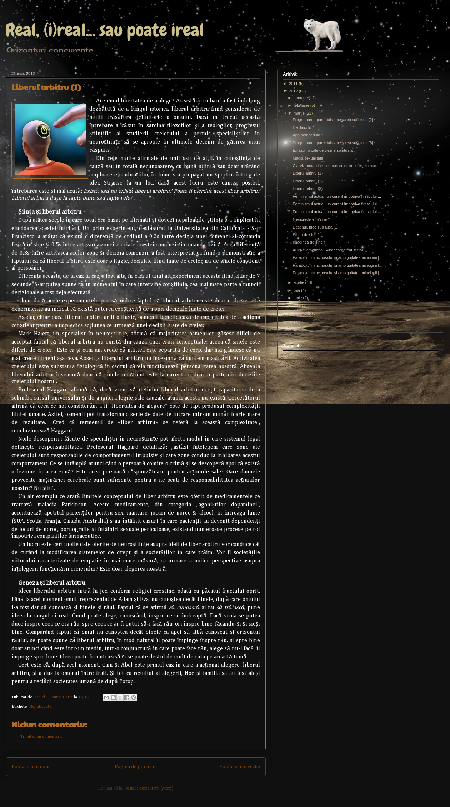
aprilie (299, 282)
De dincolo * (303, 127)
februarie (302, 105)
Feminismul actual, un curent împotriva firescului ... (336, 196)
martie (300, 113)
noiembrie (303, 313)
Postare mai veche (239, 766)
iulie (298, 305)
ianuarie (301, 98)
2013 (294, 323)
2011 (294, 83)
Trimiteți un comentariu (41, 737)
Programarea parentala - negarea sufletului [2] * (333, 119)
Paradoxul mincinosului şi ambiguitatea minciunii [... (337, 257)
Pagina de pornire (135, 766)
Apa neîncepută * (307, 135)
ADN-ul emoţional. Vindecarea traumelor (327, 250)
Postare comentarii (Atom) (148, 788)
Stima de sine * (305, 234)
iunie (298, 298)
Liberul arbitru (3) (307, 188)
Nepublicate (40, 707)
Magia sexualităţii (307, 158)
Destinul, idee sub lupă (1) (315, 227)
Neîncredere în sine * (310, 219)
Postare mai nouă (30, 766)
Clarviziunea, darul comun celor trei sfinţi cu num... (336, 166)
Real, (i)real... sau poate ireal (105, 30)
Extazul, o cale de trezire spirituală (322, 150)
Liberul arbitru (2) (307, 181)
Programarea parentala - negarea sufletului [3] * (333, 143)
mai (297, 290)
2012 (294, 91)
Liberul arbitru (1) (307, 173)
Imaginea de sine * (308, 242)
